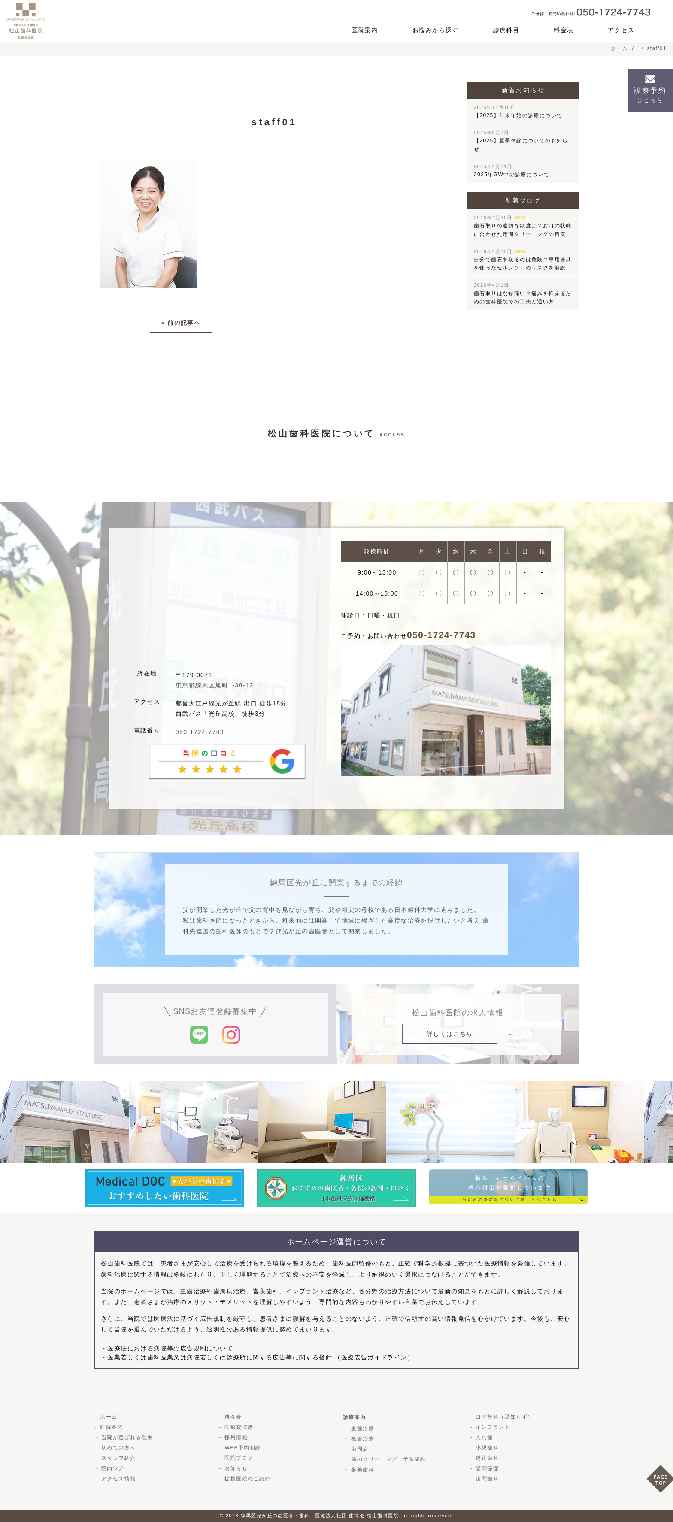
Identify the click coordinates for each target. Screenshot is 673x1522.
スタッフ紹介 (118, 1458)
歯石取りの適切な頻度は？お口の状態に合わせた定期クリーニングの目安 (523, 226)
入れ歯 (483, 1437)
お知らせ (235, 1468)
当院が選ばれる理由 (127, 1437)
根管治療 (361, 1438)
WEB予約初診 (242, 1448)
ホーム (107, 1417)
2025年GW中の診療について (511, 171)
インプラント (492, 1427)
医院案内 (365, 30)
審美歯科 (361, 1469)
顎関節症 (486, 1468)
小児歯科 (486, 1448)
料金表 (563, 30)
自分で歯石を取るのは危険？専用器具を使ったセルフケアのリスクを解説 (523, 260)
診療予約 (650, 95)
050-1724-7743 (200, 731)
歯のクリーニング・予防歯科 (387, 1459)
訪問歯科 (486, 1479)
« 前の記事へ (180, 322)
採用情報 (235, 1437)
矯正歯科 (486, 1458)
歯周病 (358, 1449)
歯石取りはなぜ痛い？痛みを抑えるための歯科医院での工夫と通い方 (523, 293)
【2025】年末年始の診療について (518, 111)
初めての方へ (118, 1448)
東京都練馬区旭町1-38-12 (214, 684)
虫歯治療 (361, 1428)
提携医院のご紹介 (247, 1479)
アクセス (621, 30)
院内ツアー (115, 1468)
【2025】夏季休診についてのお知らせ (521, 141)
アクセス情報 (118, 1479)
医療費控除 (238, 1427)
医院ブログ (238, 1458)
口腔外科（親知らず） (503, 1417)
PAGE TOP (659, 1481)
